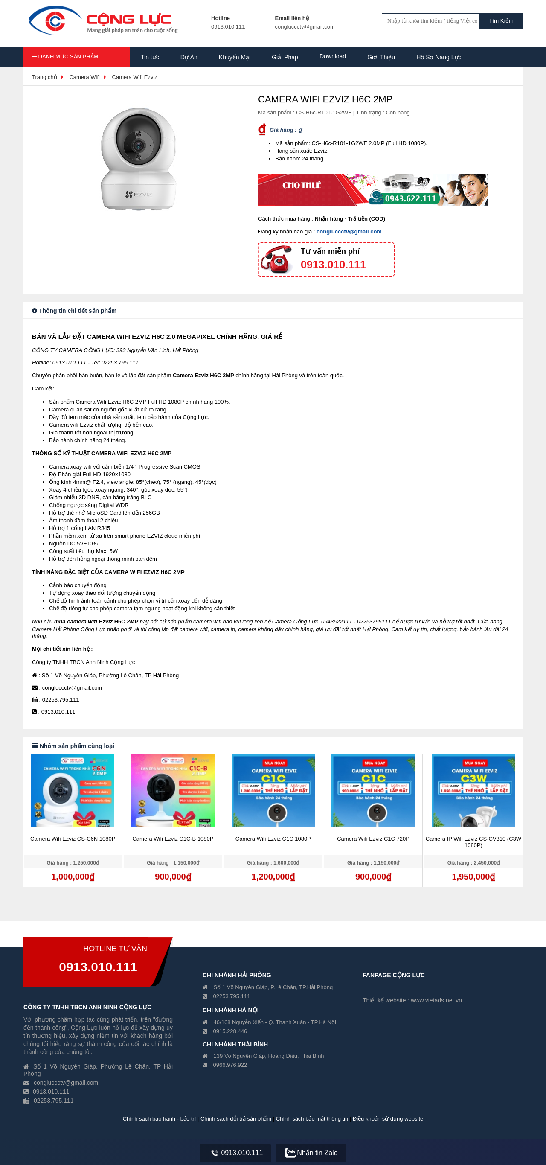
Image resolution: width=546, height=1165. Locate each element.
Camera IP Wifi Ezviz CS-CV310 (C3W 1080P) (473, 842)
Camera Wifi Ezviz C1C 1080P (273, 839)
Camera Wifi (84, 77)
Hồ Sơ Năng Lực (438, 57)
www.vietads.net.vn (436, 1000)
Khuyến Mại (234, 57)
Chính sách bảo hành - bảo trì (160, 1118)
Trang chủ (44, 77)
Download (332, 56)
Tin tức (150, 57)
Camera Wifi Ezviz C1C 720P (373, 839)
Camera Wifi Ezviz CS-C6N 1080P (72, 839)
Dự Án (188, 57)
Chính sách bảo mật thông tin (313, 1118)
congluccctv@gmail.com (349, 231)
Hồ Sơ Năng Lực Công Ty (175, 77)
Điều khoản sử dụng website (388, 1118)
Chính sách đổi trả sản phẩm (236, 1118)
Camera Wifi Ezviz (134, 77)
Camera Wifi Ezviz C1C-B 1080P (172, 839)
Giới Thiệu (381, 57)
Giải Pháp (285, 57)
